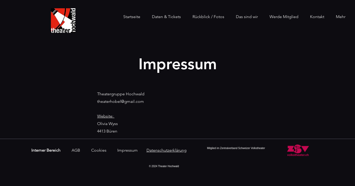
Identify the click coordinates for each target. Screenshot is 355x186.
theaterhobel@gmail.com (120, 101)
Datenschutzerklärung (166, 150)
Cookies (98, 150)
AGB (76, 150)
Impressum (127, 150)
